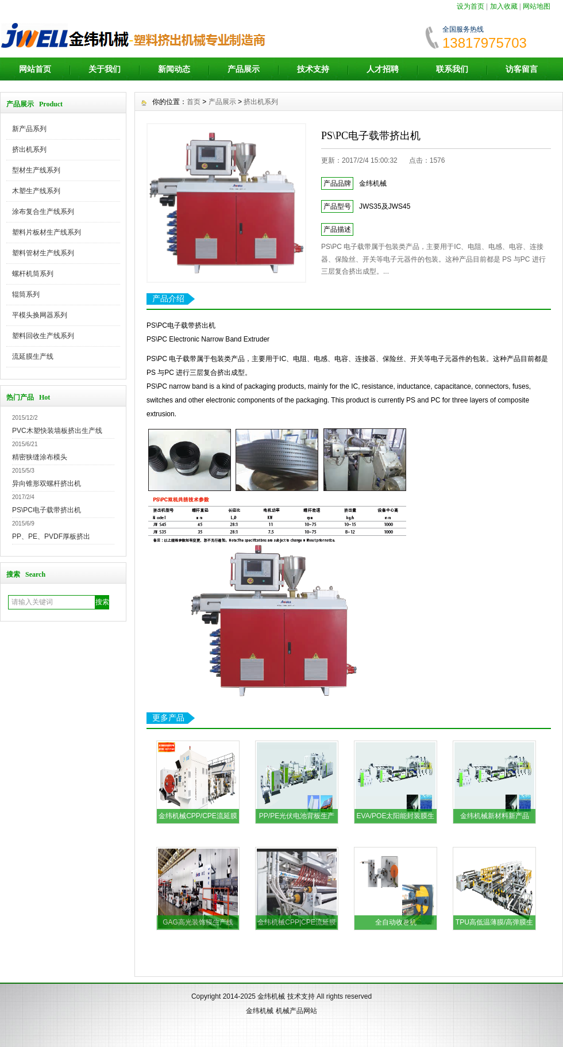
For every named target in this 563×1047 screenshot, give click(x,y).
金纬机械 (271, 996)
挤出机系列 (29, 149)
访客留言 (522, 69)
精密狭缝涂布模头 (39, 457)
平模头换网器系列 (39, 315)
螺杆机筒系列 (32, 274)
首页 (193, 102)
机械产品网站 (296, 1011)
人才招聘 (383, 69)
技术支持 (313, 69)
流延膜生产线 (32, 356)
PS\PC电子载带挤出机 (46, 510)
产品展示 (243, 69)
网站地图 (536, 6)
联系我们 (452, 69)
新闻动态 (174, 69)
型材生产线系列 (36, 170)
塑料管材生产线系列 (43, 253)
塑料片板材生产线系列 (46, 232)
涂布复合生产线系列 (43, 212)
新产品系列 (29, 129)
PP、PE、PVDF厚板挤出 (51, 536)
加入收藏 (504, 6)
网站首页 (35, 69)
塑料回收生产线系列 (43, 336)
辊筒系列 (26, 294)
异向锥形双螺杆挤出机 (46, 484)
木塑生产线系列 (36, 191)
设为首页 (470, 6)
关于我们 (104, 69)
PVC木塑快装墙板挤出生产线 (57, 431)
